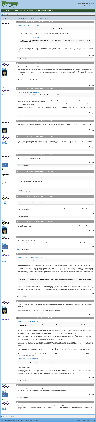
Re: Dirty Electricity (28, 21)
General (12, 14)
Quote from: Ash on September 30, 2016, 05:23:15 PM (29, 92)
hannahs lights (5, 401)
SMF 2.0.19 (17, 420)
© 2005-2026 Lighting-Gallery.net (8, 420)
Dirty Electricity (25, 14)
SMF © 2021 (22, 420)
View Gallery (4, 29)
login (90, 3)
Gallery (11, 10)
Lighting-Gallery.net (5, 14)
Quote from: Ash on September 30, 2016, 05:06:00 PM (29, 25)
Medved (3, 21)
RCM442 (3, 170)
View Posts (4, 28)
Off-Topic (17, 14)
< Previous (7, 416)
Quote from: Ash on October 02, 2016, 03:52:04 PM (28, 321)
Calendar (31, 10)
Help (17, 10)
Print (93, 416)
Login (43, 10)
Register (50, 10)
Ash (2, 62)
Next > (12, 416)
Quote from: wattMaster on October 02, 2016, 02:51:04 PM (30, 257)
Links (38, 10)
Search (23, 10)
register (93, 3)
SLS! (18, 165)
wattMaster (4, 154)
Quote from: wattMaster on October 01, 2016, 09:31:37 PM (30, 175)
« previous (90, 14)
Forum (4, 10)
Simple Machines (28, 420)
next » (93, 14)
